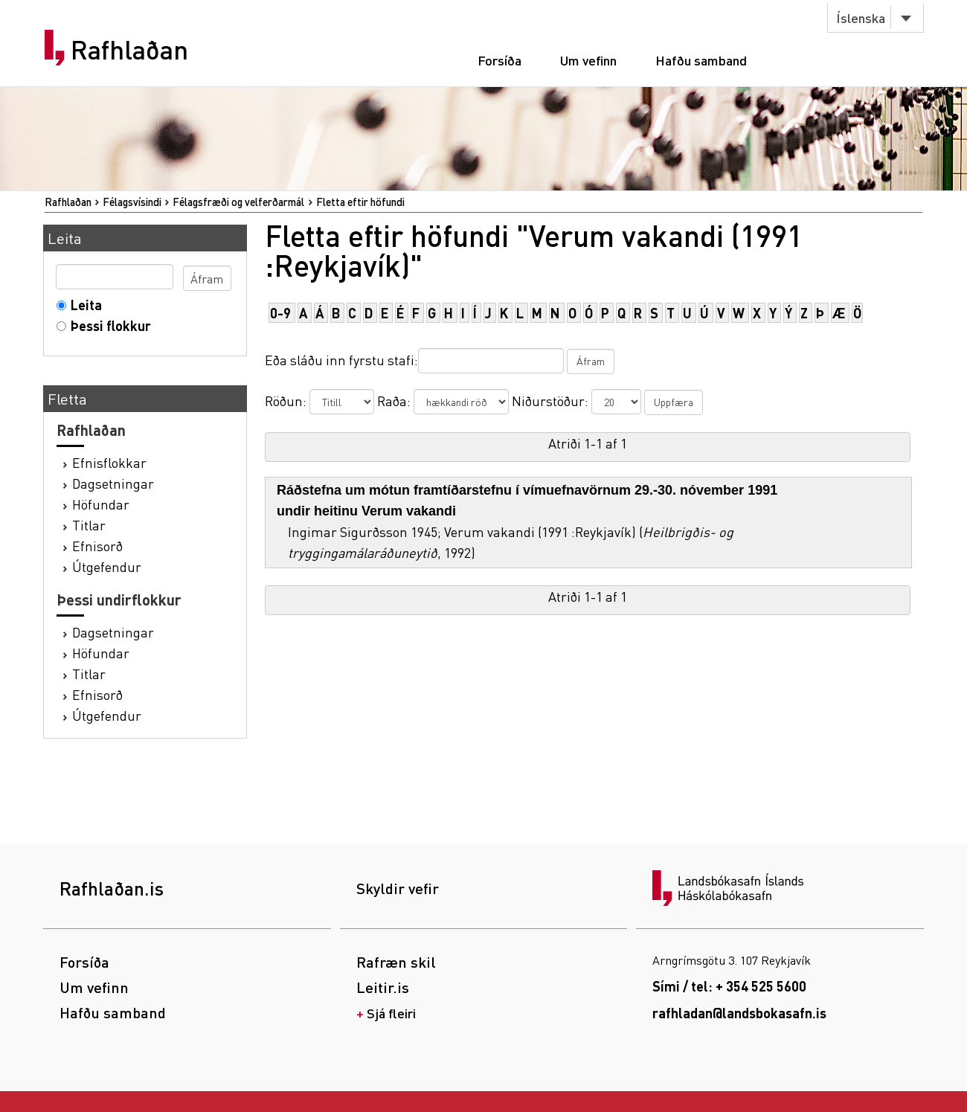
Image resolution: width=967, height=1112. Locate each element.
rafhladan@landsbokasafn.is (739, 1012)
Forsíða (499, 59)
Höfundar (100, 503)
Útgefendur (106, 566)
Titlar (89, 524)
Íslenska (860, 17)
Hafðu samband (701, 59)
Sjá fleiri (391, 1012)
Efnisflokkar (109, 462)
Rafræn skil (396, 961)
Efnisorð (97, 545)
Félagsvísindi (132, 201)
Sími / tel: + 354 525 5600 (729, 985)
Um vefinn (588, 59)
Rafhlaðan (129, 49)
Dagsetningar (113, 483)
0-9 (280, 312)
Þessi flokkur (107, 325)
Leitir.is (382, 987)
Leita (83, 304)
